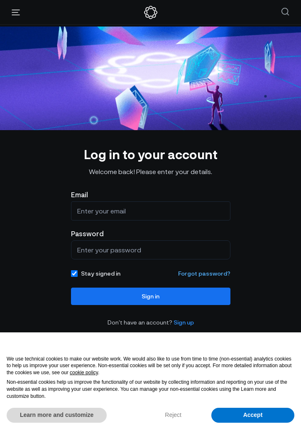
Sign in (150, 296)
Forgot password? (204, 273)
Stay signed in (95, 273)
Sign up (184, 322)
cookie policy (84, 372)
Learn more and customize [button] (56, 415)
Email (79, 195)
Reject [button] (173, 415)
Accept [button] (253, 415)
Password (87, 233)
